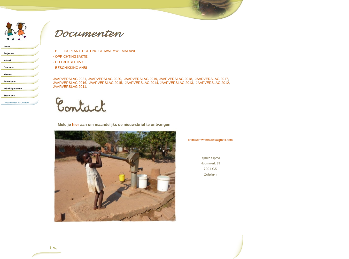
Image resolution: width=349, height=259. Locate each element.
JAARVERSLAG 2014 (141, 83)
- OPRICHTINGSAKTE (70, 56)
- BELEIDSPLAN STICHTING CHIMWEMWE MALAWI (94, 51)
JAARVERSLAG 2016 (69, 83)
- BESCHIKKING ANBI (70, 68)
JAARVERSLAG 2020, (105, 79)
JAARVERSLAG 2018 (175, 79)
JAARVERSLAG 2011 (69, 87)
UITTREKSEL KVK (69, 62)
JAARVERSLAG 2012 (212, 83)
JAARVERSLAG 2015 (105, 83)
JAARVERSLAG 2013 (176, 83)
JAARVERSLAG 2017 (211, 79)
